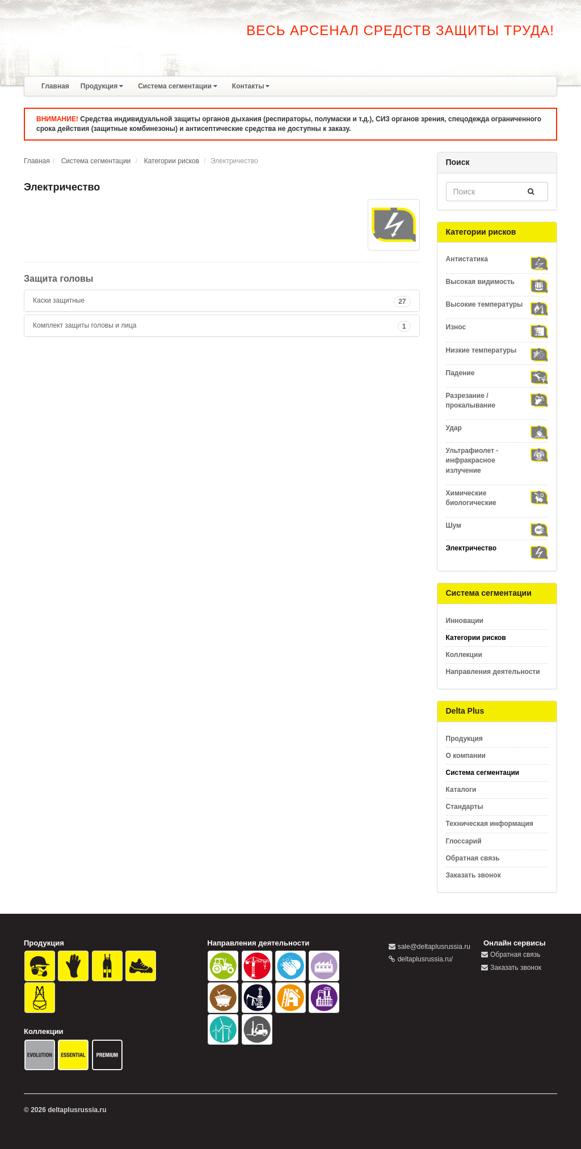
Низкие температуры (497, 350)
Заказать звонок (473, 875)
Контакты (251, 86)
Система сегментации (177, 86)
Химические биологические (497, 498)
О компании (466, 756)
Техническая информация (489, 824)
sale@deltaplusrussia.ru (434, 947)
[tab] (221, 300)
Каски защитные (59, 300)
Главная (55, 86)
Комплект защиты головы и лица (84, 325)
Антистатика (497, 259)
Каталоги (461, 790)
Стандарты (464, 807)
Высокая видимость (497, 282)
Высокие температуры (497, 304)
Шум (497, 526)
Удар (497, 428)
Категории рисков (171, 161)
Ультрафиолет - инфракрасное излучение (497, 460)
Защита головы (59, 278)
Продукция (102, 86)
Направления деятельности (493, 672)
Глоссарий (464, 841)
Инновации (464, 621)
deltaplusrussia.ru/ (425, 959)
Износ (497, 327)
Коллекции (464, 655)
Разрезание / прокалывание (497, 400)
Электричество (497, 548)
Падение (497, 373)
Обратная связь (473, 858)
